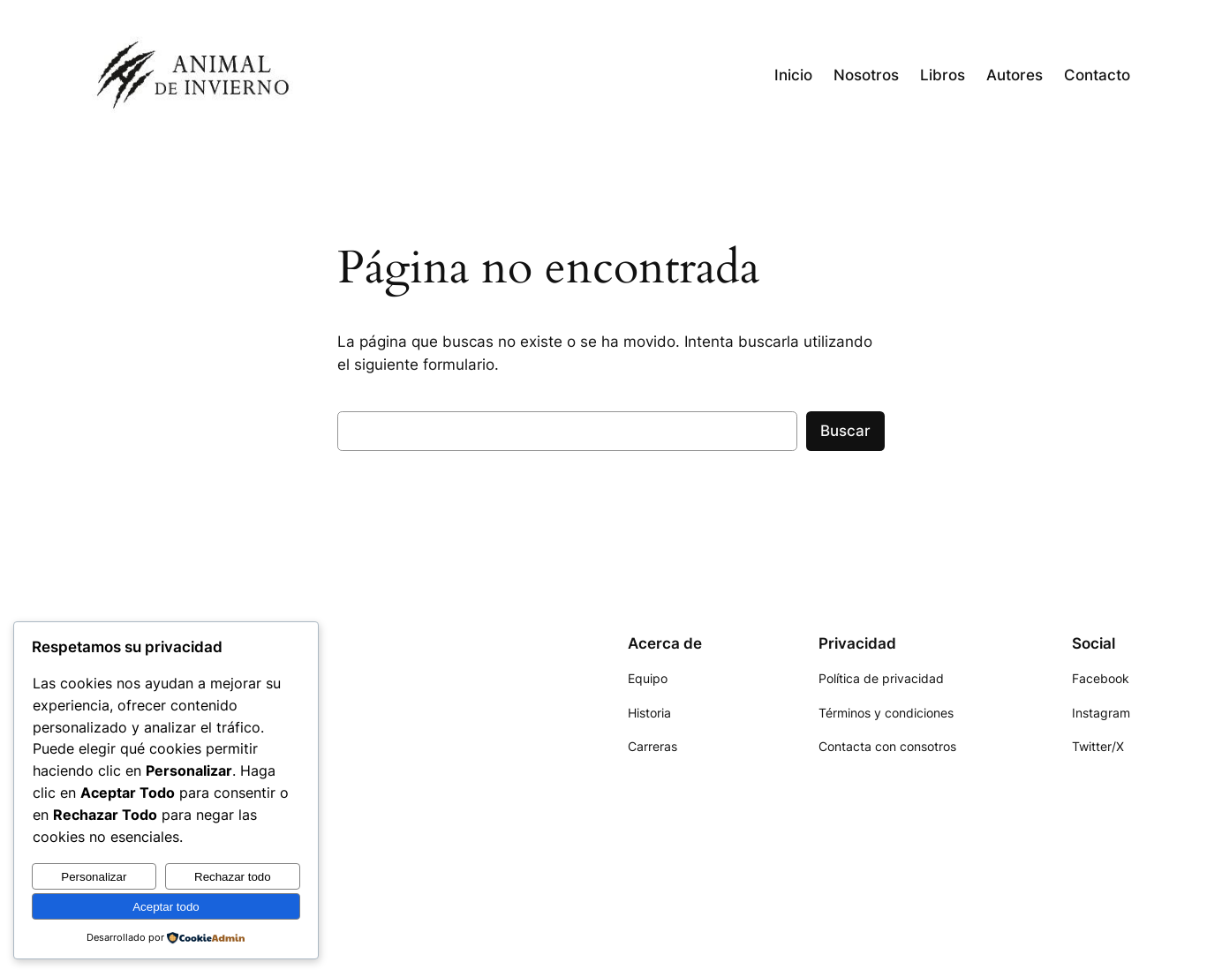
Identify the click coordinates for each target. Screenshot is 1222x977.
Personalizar (93, 876)
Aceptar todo (166, 906)
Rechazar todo (232, 876)
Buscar (845, 431)
